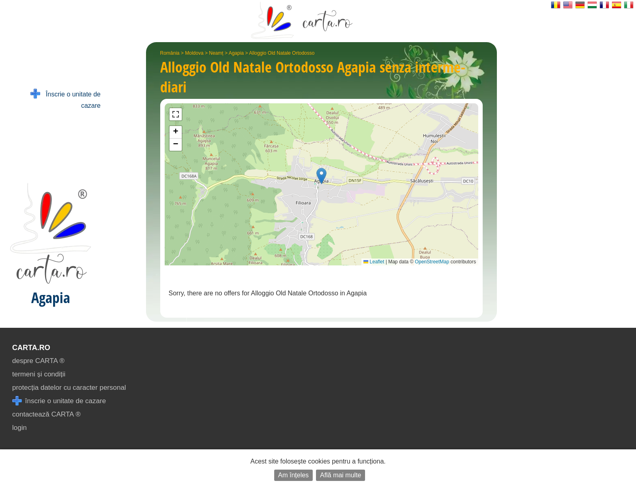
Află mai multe (340, 475)
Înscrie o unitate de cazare (65, 99)
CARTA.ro (31, 348)
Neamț (216, 53)
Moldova (194, 53)
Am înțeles (293, 475)
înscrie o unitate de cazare (59, 401)
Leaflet (373, 262)
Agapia (236, 53)
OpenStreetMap (432, 262)
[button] (321, 176)
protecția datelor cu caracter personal (69, 387)
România (170, 53)
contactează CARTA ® (46, 414)
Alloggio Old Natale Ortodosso (281, 53)
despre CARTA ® (38, 361)
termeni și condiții (38, 374)
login (19, 428)
